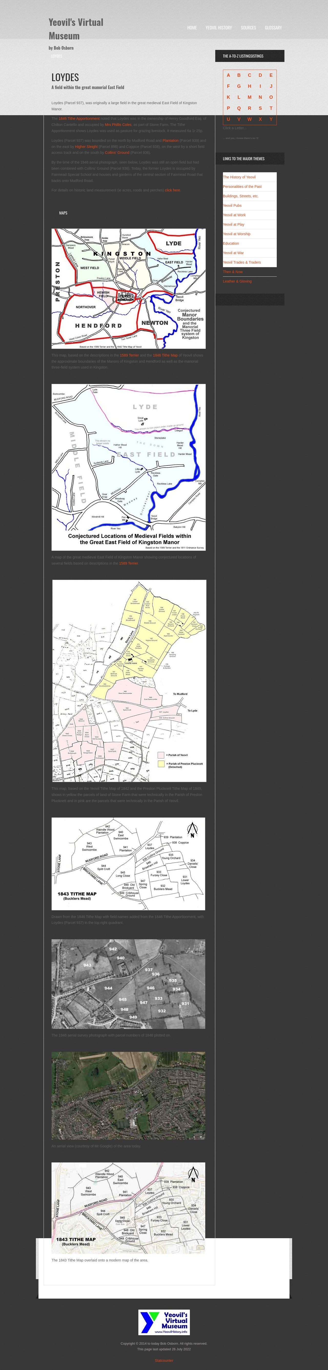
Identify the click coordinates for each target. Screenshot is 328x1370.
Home (192, 27)
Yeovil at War (233, 253)
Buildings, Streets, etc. (241, 196)
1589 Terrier (129, 355)
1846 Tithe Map (165, 355)
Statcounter (164, 1360)
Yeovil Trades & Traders (242, 262)
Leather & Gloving (237, 281)
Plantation (171, 140)
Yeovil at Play (233, 224)
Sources (248, 27)
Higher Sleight (86, 147)
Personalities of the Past (242, 187)
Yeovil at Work (234, 215)
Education (231, 243)
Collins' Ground (117, 152)
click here (172, 190)
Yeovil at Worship (236, 234)
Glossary (273, 27)
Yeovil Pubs (232, 205)
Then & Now (233, 272)
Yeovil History (219, 27)
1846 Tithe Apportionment (79, 118)
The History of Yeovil (239, 177)
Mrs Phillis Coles (118, 125)
